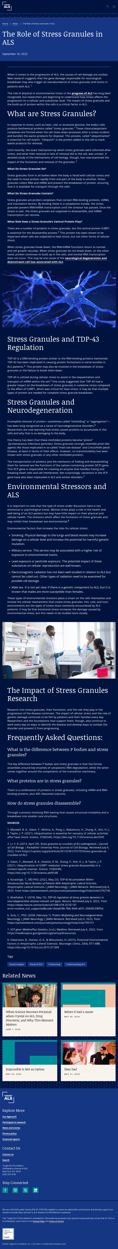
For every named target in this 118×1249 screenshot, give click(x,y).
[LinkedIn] (36, 1190)
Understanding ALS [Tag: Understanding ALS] (75, 964)
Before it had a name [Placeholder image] (78, 1012)
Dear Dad (70, 1069)
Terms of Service (56, 1221)
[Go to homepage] (8, 1106)
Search (5, 1160)
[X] (26, 1190)
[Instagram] (15, 1190)
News (15, 23)
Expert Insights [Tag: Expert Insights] (17, 964)
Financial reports (11, 1139)
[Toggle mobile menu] (114, 7)
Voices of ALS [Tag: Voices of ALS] (36, 964)
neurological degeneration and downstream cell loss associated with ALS (57, 260)
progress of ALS (82, 93)
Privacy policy (9, 1133)
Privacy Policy (39, 1221)
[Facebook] (5, 1190)
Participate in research (14, 1122)
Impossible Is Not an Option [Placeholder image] (25, 1069)
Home (5, 23)
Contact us (8, 1154)
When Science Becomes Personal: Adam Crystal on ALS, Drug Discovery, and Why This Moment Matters (29, 1018)
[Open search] (107, 7)
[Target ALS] (6, 9)
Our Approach (9, 1116)
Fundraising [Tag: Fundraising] (54, 964)
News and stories (11, 1127)
